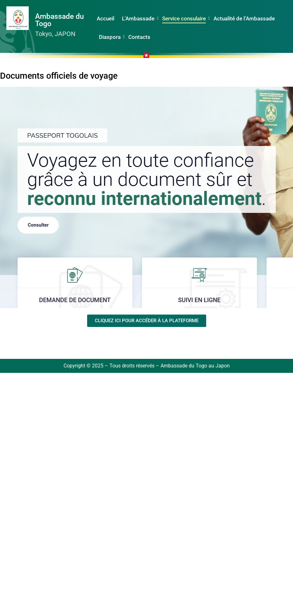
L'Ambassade (139, 18)
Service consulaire (184, 18)
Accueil (105, 18)
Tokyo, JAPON (55, 34)
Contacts (139, 37)
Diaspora (110, 37)
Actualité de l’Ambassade (244, 18)
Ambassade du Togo (59, 20)
